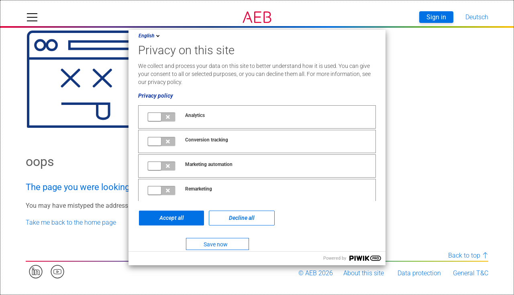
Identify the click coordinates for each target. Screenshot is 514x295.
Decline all (242, 218)
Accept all (171, 218)
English (150, 36)
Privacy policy (155, 95)
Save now (216, 244)
